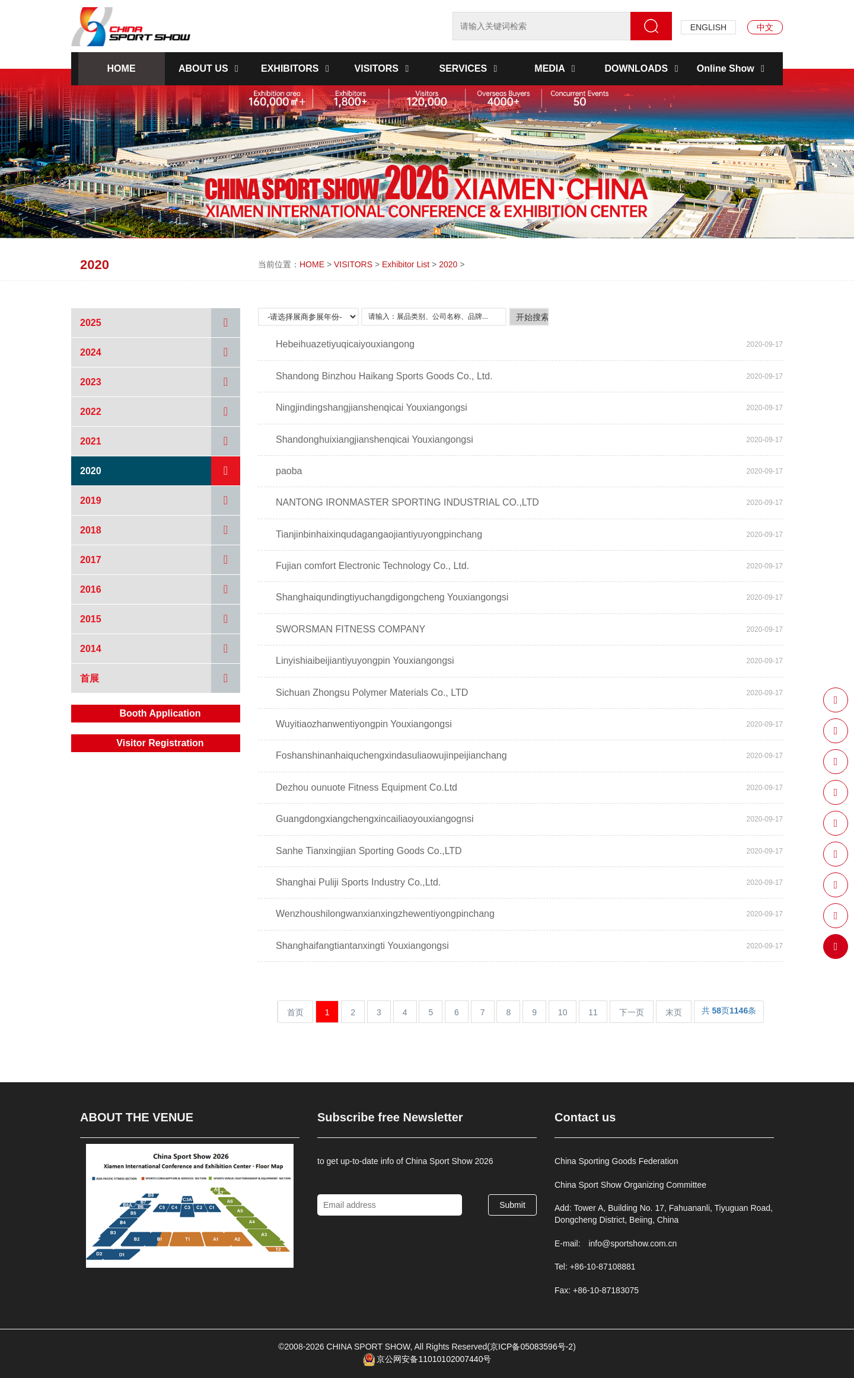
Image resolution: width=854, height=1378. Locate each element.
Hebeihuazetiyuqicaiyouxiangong (345, 344)
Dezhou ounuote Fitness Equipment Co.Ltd (366, 787)
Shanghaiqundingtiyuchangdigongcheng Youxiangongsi (392, 597)
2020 (448, 264)
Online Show (733, 68)
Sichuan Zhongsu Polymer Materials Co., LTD (372, 693)
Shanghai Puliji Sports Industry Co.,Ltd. (358, 882)
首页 (295, 1012)
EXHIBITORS (297, 68)
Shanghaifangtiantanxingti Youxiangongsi (362, 946)
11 (593, 1012)
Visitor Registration (159, 743)
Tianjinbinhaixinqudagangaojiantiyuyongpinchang (379, 534)
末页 (673, 1012)
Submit (512, 1205)
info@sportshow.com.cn (632, 1243)
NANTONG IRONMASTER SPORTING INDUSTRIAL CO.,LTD (407, 502)
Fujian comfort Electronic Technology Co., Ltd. (372, 566)
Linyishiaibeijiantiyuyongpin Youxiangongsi (365, 661)
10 (563, 1012)
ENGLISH (708, 27)
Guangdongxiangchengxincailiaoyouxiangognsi (375, 819)
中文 (765, 27)
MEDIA (556, 68)
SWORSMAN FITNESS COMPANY (350, 629)
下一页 (631, 1012)
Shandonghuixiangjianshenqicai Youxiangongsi (374, 439)
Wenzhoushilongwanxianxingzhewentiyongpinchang (385, 914)
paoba (289, 471)
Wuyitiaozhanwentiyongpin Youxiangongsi (364, 724)
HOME (121, 68)
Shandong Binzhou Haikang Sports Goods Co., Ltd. (384, 376)
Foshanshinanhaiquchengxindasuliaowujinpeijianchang (391, 755)
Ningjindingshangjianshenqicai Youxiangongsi (371, 407)
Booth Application (159, 713)
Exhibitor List (405, 264)
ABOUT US (211, 68)
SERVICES (470, 68)
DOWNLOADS (643, 68)
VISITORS (384, 68)
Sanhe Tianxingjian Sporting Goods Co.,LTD (369, 851)
